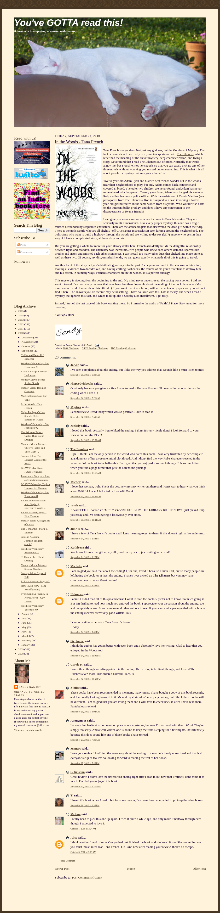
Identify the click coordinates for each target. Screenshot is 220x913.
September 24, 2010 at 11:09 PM (85, 655)
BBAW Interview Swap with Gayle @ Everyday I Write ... (33, 504)
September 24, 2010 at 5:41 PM (84, 632)
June (24, 622)
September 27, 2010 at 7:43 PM (84, 763)
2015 (21, 310)
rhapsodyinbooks (81, 383)
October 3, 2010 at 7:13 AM (83, 852)
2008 (21, 653)
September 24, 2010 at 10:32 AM (85, 440)
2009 (21, 649)
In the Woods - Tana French (79, 142)
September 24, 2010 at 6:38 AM (85, 375)
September (28, 350)
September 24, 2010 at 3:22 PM (84, 557)
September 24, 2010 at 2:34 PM (84, 538)
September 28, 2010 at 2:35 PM (84, 805)
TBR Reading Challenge (123, 348)
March (25, 635)
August (26, 613)
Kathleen (76, 547)
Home (131, 868)
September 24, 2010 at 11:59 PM (85, 679)
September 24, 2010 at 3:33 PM (84, 585)
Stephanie (77, 641)
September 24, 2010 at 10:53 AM (85, 473)
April (25, 631)
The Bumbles (79, 449)
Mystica (75, 407)
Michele (75, 482)
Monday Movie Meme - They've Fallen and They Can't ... (33, 447)
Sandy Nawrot (30, 687)
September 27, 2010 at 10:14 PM (85, 786)
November (28, 341)
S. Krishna (77, 772)
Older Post (199, 868)
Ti (71, 795)
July (24, 618)
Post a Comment (67, 860)
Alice (73, 837)
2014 (21, 315)
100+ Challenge (71, 348)
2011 (21, 328)
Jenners (75, 748)
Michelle (76, 566)
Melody (75, 425)
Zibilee (75, 687)
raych (74, 505)
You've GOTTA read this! (68, 22)
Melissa (75, 814)
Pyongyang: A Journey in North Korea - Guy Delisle (34, 597)
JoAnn (74, 365)
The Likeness (185, 154)
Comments (24, 252)
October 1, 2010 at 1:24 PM (83, 828)
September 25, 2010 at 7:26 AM (85, 740)
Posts (21, 244)
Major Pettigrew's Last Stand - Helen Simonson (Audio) (33, 416)
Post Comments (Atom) (87, 877)
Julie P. (75, 529)
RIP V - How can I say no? (35, 581)
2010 (21, 332)
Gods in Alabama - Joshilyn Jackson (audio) (31, 540)
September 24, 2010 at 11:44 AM (85, 520)
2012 (21, 324)
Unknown (76, 594)
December (27, 337)
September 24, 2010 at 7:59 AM (85, 417)
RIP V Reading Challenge (95, 348)
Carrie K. (76, 664)
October (26, 346)
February (27, 640)
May (24, 627)
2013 (21, 319)
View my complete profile (28, 729)
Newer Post (62, 868)
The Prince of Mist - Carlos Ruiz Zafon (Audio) (32, 436)
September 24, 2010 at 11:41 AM (85, 496)
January (26, 644)
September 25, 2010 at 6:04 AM (85, 711)
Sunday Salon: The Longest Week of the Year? (33, 459)
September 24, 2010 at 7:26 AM (85, 398)
